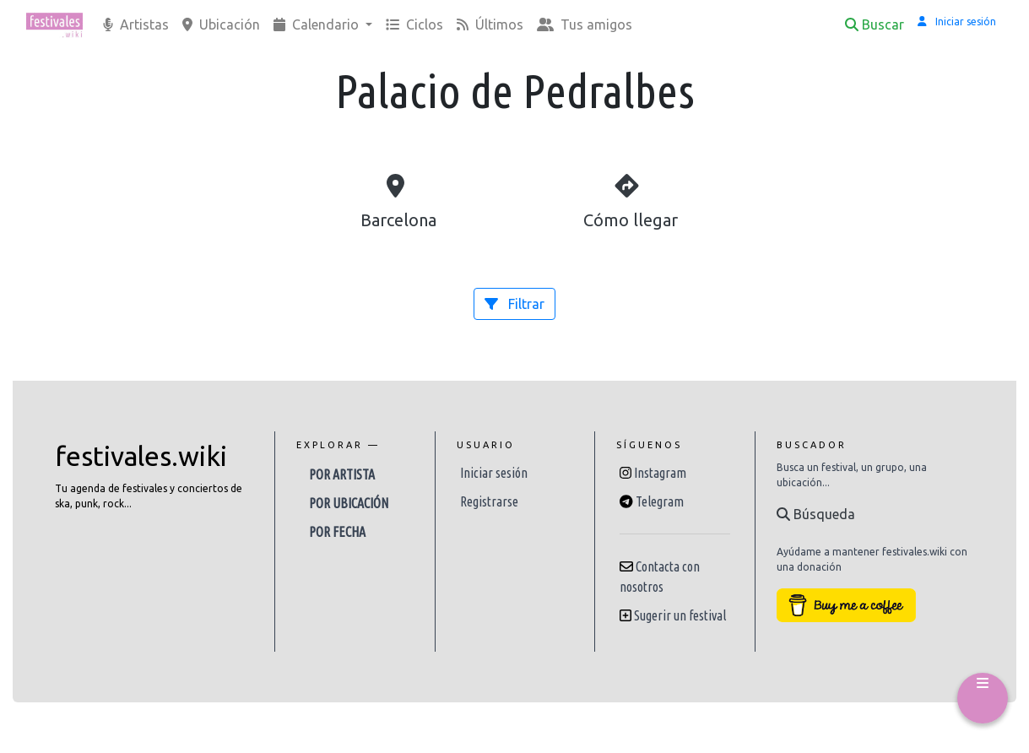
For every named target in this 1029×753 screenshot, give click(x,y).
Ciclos (414, 24)
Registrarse (489, 501)
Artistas (136, 24)
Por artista (342, 474)
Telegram (660, 501)
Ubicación (221, 24)
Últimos (490, 24)
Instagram (660, 472)
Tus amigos (584, 24)
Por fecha (337, 531)
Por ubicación (348, 503)
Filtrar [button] (514, 303)
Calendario (317, 24)
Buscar (874, 24)
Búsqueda (816, 514)
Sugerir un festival (680, 615)
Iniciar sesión (494, 472)
